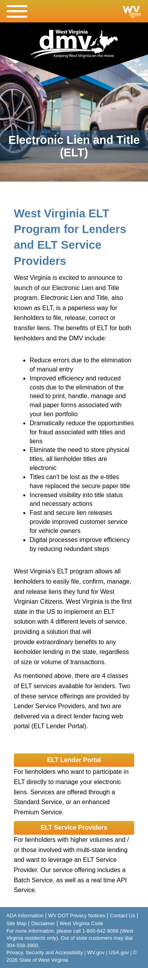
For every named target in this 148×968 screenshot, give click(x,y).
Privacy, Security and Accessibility (44, 952)
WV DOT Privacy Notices (76, 915)
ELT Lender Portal (74, 760)
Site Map (16, 923)
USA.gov (119, 952)
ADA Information (24, 915)
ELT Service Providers (74, 827)
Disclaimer (43, 923)
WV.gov (96, 952)
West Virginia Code (81, 923)
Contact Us (122, 915)
